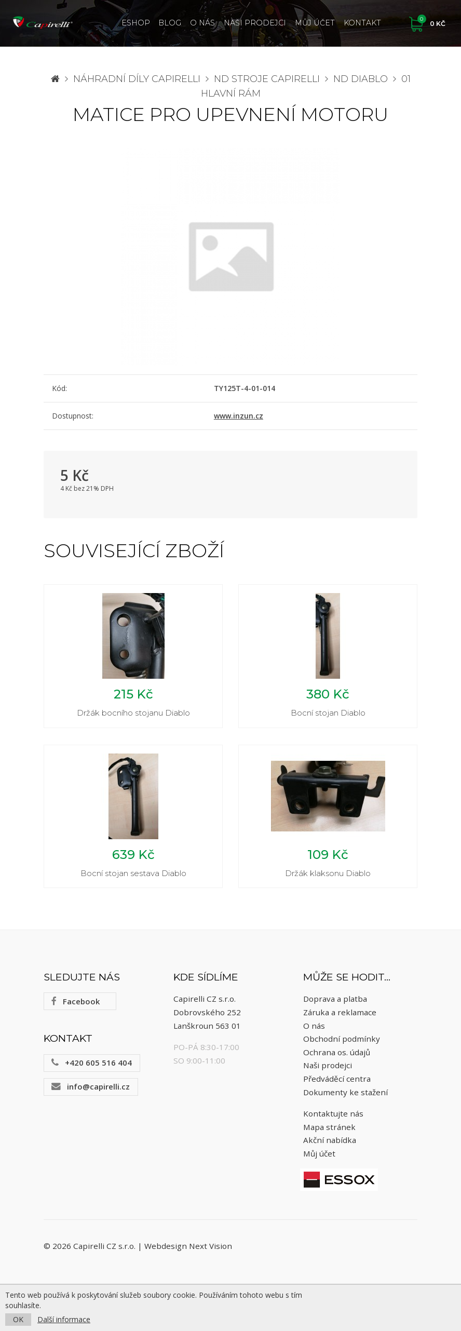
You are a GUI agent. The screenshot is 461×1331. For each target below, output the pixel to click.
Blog (169, 23)
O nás (202, 23)
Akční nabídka (329, 1140)
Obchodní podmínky (341, 1038)
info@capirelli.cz (90, 1086)
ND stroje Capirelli (267, 79)
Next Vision (210, 1246)
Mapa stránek (329, 1127)
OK (18, 1319)
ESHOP (135, 23)
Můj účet (315, 23)
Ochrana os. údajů (336, 1052)
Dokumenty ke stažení (345, 1092)
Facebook (75, 1001)
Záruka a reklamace (339, 1012)
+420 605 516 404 (91, 1062)
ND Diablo (360, 79)
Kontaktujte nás (333, 1113)
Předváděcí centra (337, 1078)
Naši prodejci (255, 23)
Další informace (63, 1319)
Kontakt (362, 23)
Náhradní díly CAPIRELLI (136, 79)
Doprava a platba (335, 998)
